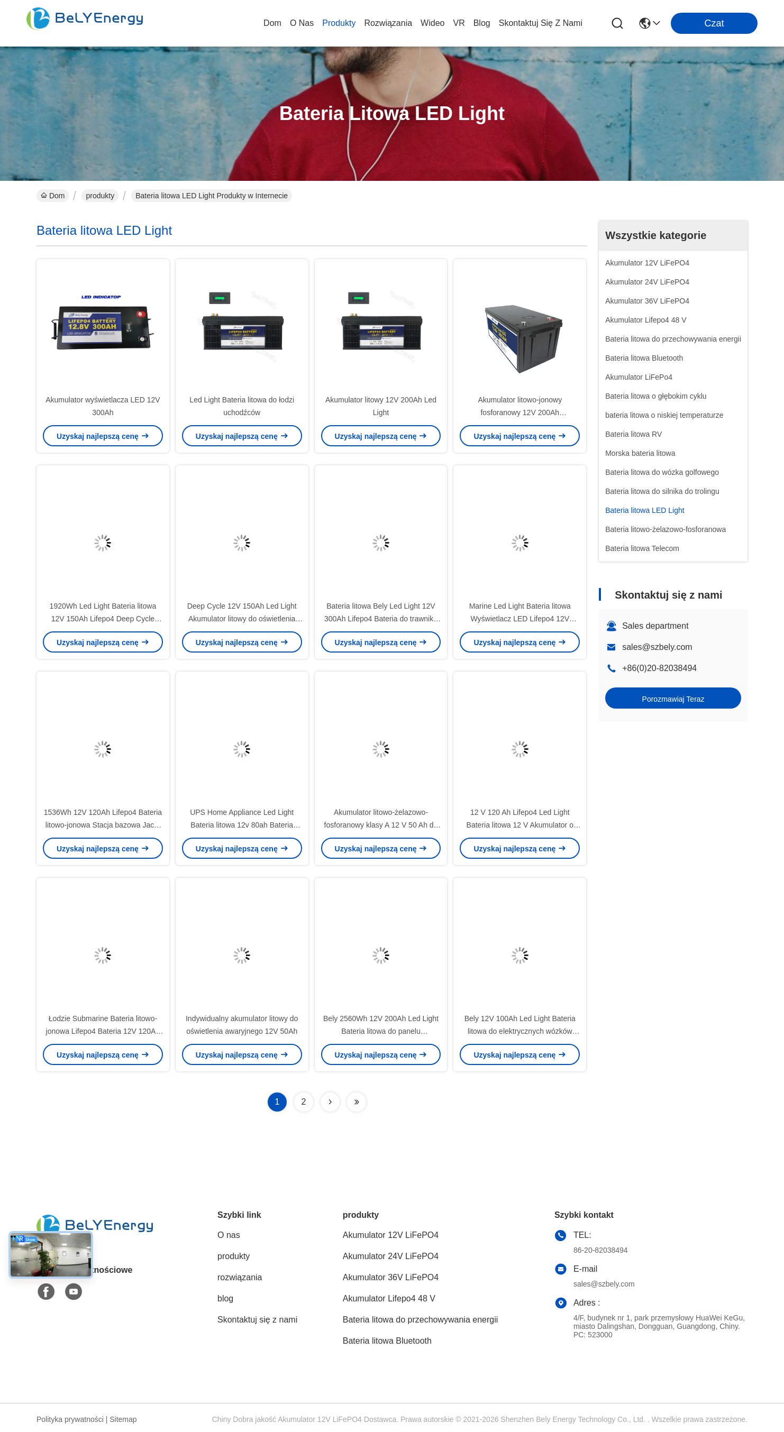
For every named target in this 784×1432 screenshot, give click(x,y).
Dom (272, 23)
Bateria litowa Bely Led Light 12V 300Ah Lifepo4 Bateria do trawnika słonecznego (380, 619)
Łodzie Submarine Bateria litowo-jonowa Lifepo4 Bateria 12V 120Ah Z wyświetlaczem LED (103, 1031)
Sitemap (123, 1419)
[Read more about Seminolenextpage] (330, 1102)
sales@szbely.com (657, 646)
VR (458, 23)
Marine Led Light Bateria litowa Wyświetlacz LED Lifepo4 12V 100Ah (520, 619)
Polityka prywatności (70, 1419)
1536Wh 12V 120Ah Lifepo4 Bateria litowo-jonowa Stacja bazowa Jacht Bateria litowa (103, 825)
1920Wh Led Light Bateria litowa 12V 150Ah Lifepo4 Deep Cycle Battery (103, 619)
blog (481, 23)
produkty (338, 23)
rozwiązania (388, 23)
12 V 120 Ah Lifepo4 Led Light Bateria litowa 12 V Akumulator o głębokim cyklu (520, 825)
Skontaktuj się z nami (540, 23)
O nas (302, 23)
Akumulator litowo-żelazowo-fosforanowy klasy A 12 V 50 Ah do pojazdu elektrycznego (381, 825)
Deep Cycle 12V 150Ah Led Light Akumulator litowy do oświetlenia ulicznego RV (242, 619)
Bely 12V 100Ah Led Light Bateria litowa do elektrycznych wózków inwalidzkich (520, 1031)
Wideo (432, 23)
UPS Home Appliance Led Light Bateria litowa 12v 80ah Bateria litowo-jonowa (242, 825)
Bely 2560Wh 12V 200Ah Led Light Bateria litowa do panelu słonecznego (381, 1031)
